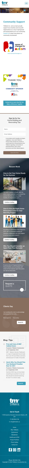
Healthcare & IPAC (14, 437)
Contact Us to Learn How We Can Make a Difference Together (14, 103)
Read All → (21, 322)
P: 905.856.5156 (14, 419)
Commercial (14, 432)
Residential (15, 435)
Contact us (6, 33)
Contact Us (14, 444)
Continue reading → (10, 202)
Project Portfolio (14, 440)
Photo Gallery (14, 442)
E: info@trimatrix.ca (14, 421)
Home (14, 427)
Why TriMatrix (14, 430)
